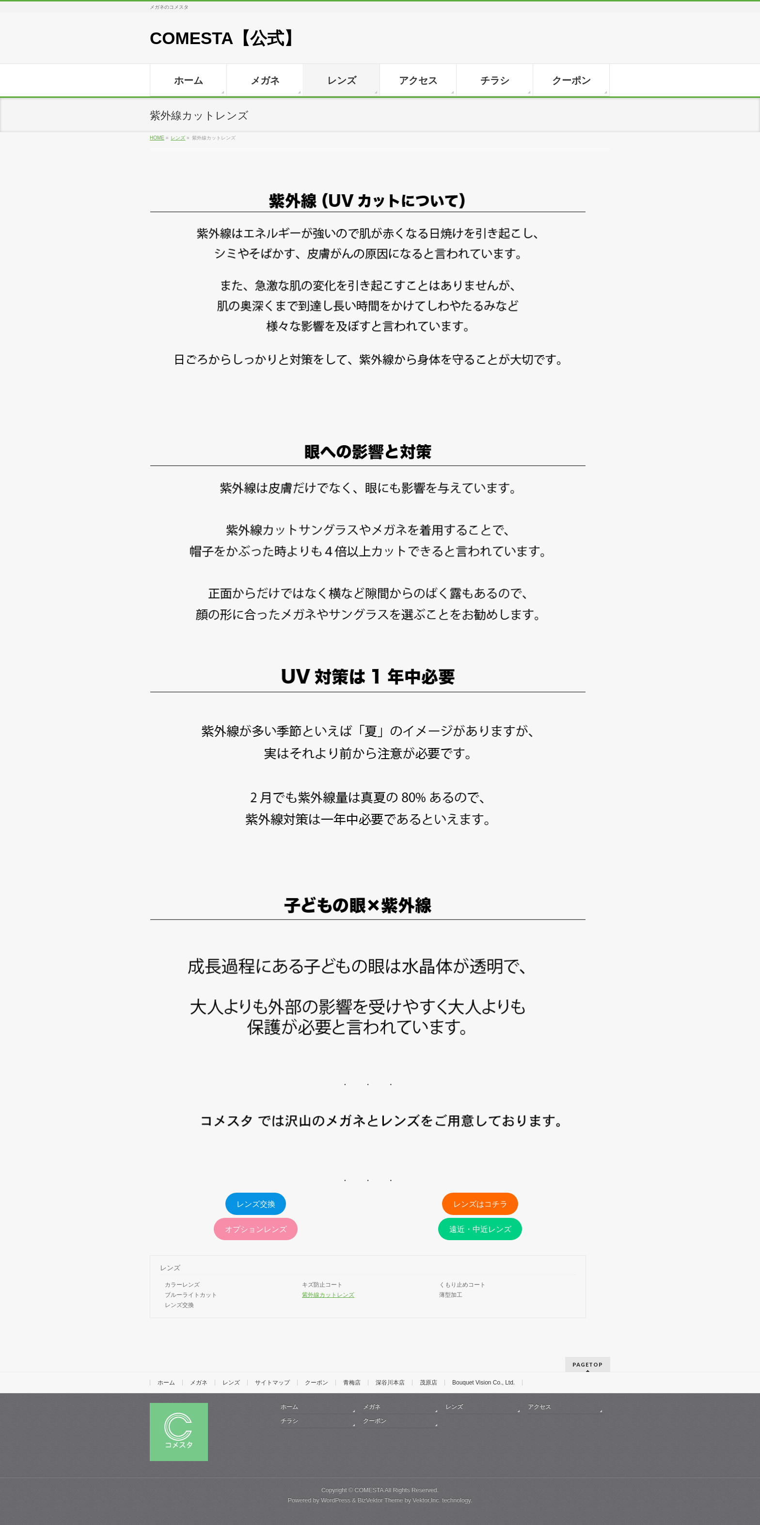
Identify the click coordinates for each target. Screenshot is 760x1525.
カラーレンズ (182, 1284)
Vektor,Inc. (426, 1500)
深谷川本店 (390, 1382)
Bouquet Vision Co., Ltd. (483, 1382)
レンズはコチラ (480, 1204)
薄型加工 (450, 1295)
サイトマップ (272, 1382)
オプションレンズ (256, 1229)
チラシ (289, 1420)
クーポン (316, 1382)
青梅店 (352, 1382)
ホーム (166, 1382)
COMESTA (369, 1490)
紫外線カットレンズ (328, 1295)
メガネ (198, 1382)
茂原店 (428, 1382)
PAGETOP (587, 1364)
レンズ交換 (256, 1204)
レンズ (170, 1268)
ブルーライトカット (191, 1295)
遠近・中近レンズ (480, 1229)
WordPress (335, 1500)
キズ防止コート (322, 1284)
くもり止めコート (462, 1284)
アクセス (539, 1406)
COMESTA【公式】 (225, 38)
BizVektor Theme (380, 1500)
